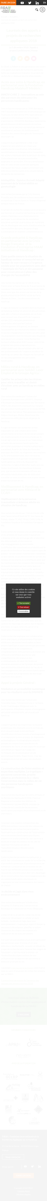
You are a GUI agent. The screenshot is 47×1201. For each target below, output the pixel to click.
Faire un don (8, 3)
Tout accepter (23, 603)
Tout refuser (23, 607)
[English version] (44, 3)
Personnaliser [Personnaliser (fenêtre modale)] (23, 611)
